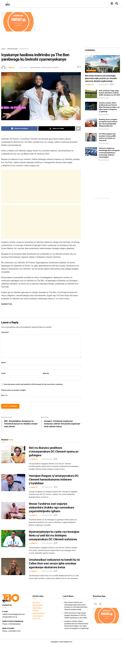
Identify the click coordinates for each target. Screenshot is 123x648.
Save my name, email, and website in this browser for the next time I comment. (33, 384)
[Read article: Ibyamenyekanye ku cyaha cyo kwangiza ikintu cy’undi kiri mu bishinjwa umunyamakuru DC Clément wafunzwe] (13, 538)
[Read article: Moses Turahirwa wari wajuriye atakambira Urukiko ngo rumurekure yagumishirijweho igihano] (13, 510)
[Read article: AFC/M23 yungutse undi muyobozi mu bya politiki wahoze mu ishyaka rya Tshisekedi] (91, 137)
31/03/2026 (47, 571)
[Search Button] (116, 3)
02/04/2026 (47, 487)
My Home (36, 603)
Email (4, 373)
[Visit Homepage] (7, 3)
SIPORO (36, 611)
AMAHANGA (37, 608)
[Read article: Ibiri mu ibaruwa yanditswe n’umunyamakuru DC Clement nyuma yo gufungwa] (13, 454)
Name (4, 362)
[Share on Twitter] (56, 128)
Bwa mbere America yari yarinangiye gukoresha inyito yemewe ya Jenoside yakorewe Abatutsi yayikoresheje (101, 78)
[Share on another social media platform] (78, 128)
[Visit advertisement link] (18, 21)
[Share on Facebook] (19, 128)
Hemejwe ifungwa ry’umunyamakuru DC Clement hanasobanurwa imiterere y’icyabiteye (54, 479)
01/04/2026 (47, 515)
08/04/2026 (103, 84)
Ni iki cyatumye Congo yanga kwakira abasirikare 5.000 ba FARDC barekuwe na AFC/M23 (109, 93)
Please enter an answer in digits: (13, 390)
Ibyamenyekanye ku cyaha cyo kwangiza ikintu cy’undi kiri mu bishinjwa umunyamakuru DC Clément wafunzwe (54, 535)
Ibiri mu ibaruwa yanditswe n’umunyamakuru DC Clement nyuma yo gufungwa (53, 451)
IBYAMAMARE (24, 49)
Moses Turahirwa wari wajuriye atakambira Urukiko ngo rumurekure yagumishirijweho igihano (51, 507)
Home (3, 49)
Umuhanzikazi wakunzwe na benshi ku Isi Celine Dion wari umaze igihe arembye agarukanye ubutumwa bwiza (54, 563)
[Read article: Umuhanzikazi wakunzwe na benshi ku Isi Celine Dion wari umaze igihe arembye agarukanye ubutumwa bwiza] (13, 566)
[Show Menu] (112, 3)
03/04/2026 (47, 459)
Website (46, 373)
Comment (5, 332)
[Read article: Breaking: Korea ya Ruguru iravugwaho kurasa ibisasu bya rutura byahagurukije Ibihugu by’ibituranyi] (91, 122)
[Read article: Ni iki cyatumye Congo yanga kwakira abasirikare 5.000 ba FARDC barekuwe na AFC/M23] (91, 94)
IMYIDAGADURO (12, 49)
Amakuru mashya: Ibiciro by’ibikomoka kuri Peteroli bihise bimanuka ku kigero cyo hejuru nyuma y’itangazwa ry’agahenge (109, 107)
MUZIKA (56, 67)
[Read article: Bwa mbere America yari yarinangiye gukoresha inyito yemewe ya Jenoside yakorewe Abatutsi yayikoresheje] (102, 64)
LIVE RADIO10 (38, 616)
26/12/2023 (24, 67)
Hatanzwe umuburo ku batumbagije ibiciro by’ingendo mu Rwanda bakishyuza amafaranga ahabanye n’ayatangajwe (109, 152)
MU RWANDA (91, 70)
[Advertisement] (80, 29)
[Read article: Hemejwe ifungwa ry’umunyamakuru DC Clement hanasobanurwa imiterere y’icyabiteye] (13, 482)
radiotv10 (11, 67)
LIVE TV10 (36, 619)
